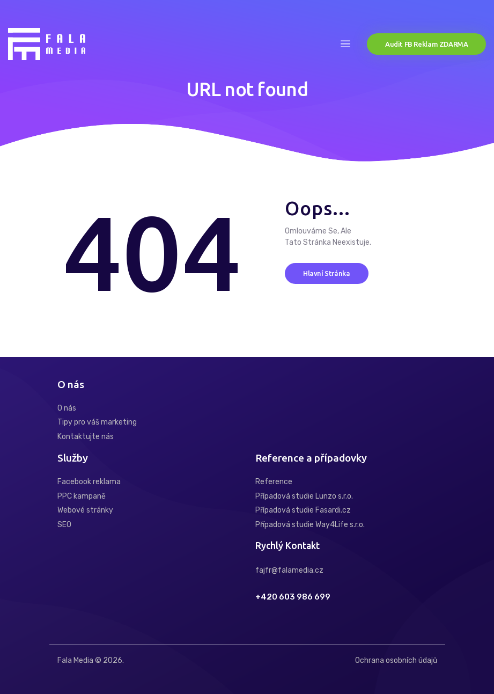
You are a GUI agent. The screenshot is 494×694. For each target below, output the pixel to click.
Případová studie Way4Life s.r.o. (310, 524)
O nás (66, 408)
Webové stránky (85, 510)
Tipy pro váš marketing (97, 422)
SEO (64, 524)
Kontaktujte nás (85, 436)
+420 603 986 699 (292, 597)
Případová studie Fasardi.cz (303, 510)
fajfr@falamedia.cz (289, 570)
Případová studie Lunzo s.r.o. (304, 496)
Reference (273, 481)
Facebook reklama (89, 481)
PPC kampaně (81, 496)
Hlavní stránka (326, 273)
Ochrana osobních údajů (396, 660)
